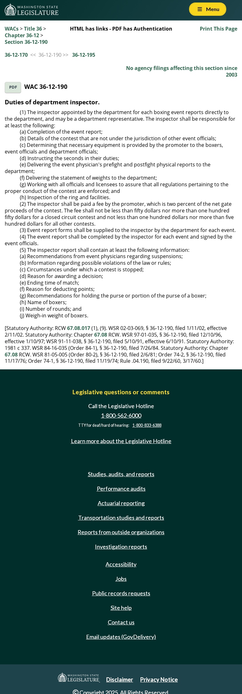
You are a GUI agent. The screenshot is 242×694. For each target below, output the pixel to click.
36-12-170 (16, 54)
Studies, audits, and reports (121, 474)
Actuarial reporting (121, 503)
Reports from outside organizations (121, 532)
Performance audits (121, 488)
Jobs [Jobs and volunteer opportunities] (121, 578)
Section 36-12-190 (26, 41)
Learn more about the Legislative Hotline (121, 441)
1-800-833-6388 (146, 425)
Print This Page (218, 28)
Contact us (121, 622)
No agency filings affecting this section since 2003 (181, 71)
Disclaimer (119, 679)
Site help (121, 607)
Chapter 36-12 (22, 35)
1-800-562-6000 (121, 415)
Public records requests (121, 593)
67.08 (100, 334)
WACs (12, 28)
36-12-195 (83, 54)
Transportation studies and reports (121, 517)
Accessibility (121, 564)
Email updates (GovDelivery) (121, 636)
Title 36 (33, 28)
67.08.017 (78, 328)
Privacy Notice (159, 679)
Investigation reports (121, 546)
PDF (13, 87)
